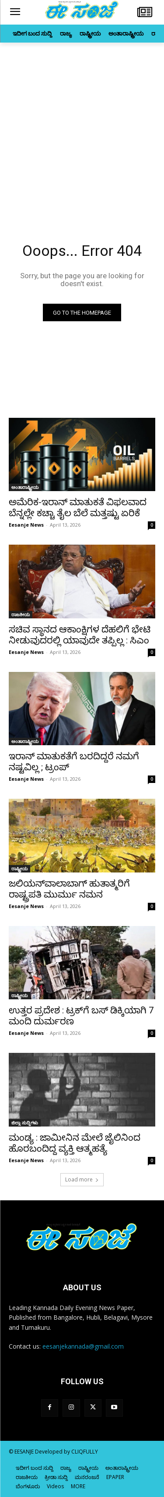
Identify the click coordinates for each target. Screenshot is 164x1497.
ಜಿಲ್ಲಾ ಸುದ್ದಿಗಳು (24, 1123)
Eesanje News (26, 524)
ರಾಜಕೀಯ (20, 614)
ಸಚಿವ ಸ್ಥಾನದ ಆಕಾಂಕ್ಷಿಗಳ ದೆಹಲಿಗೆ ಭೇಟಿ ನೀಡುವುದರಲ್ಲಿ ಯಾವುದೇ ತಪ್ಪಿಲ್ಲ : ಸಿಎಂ (79, 635)
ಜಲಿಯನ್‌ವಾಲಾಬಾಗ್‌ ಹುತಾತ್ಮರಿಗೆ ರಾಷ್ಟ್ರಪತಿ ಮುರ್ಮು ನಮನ (69, 889)
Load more (82, 1179)
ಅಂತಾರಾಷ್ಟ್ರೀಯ (24, 487)
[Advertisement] (82, 129)
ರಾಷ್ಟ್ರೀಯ (19, 868)
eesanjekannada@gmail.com (83, 1346)
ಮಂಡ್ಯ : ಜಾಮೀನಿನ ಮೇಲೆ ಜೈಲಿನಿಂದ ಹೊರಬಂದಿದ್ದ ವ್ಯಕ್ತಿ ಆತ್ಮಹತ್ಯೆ (74, 1143)
